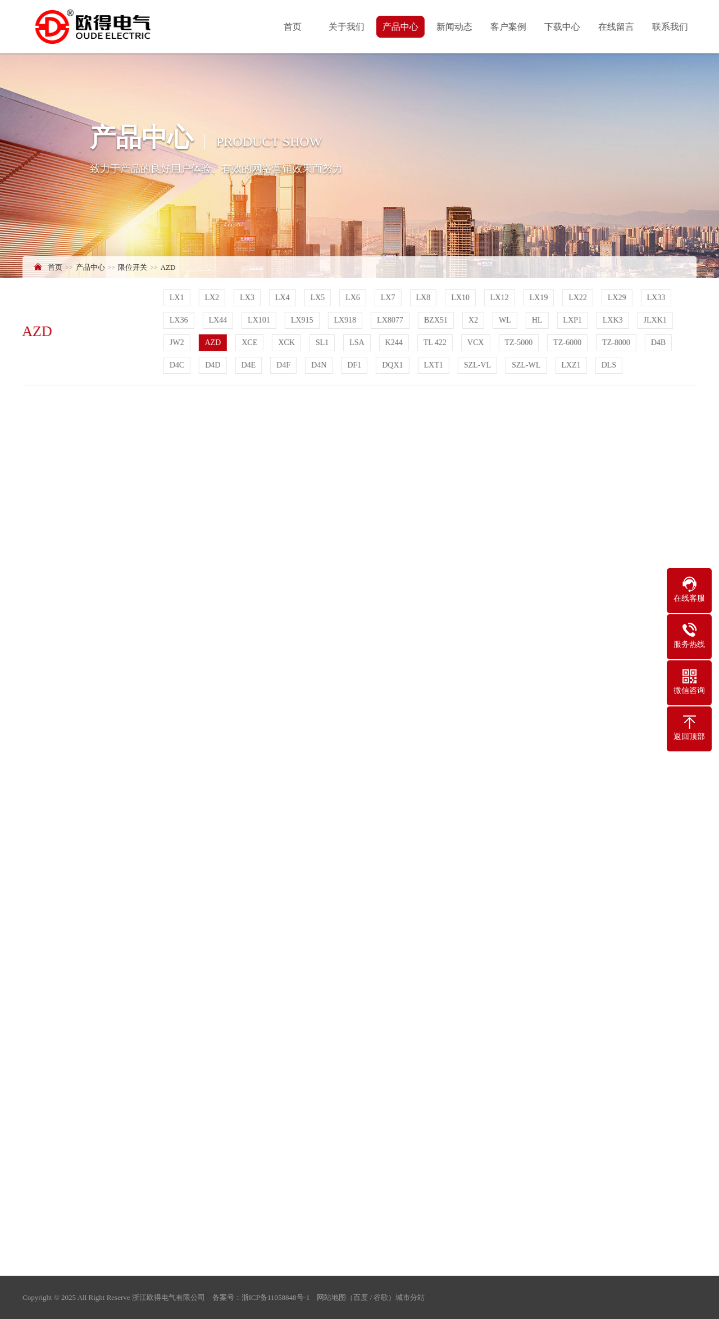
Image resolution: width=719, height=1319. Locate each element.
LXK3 (614, 320)
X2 (474, 320)
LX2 (213, 297)
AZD (168, 267)
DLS (610, 365)
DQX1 (393, 365)
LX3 (248, 297)
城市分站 (410, 1297)
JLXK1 (656, 320)
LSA (358, 342)
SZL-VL (478, 365)
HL (538, 320)
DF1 (355, 365)
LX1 (178, 297)
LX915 (303, 320)
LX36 (180, 320)
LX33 (657, 297)
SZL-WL (527, 365)
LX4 (283, 297)
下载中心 (563, 26)
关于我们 (348, 26)
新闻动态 (456, 26)
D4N (319, 365)
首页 (294, 26)
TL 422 (436, 342)
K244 (395, 342)
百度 (360, 1297)
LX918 (346, 320)
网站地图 (331, 1297)
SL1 (323, 342)
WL (506, 320)
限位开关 (132, 267)
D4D (213, 365)
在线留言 (617, 26)
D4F (284, 365)
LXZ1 (571, 365)
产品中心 (402, 26)
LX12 (501, 297)
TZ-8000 (617, 342)
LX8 (424, 297)
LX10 (461, 297)
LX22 (579, 297)
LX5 (319, 297)
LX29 (618, 297)
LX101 (260, 320)
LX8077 (391, 320)
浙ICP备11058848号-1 (276, 1297)
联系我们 (671, 26)
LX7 (389, 297)
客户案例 (509, 26)
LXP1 (573, 320)
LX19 (540, 297)
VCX (476, 342)
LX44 (219, 320)
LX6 (354, 297)
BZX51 (437, 320)
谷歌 (381, 1297)
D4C (178, 365)
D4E (250, 365)
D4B (659, 342)
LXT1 (434, 365)
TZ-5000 (520, 342)
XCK (287, 342)
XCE (250, 342)
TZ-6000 (568, 342)
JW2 (178, 342)
